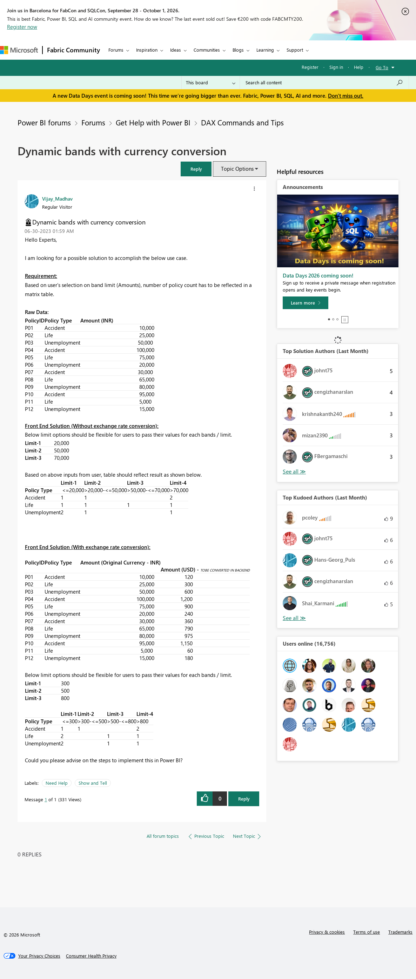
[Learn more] (305, 302)
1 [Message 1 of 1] (46, 799)
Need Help (57, 783)
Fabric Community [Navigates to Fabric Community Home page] (73, 50)
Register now (22, 26)
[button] (196, 169)
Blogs (238, 50)
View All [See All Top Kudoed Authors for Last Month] (294, 618)
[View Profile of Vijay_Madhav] (57, 198)
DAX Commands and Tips (242, 122)
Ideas (175, 50)
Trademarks (400, 932)
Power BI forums (44, 122)
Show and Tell (93, 783)
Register (310, 67)
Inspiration (146, 50)
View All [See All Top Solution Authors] (294, 472)
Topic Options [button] (237, 168)
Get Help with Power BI (153, 122)
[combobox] (324, 82)
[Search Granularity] (211, 82)
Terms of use (366, 932)
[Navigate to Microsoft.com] (19, 50)
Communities (207, 50)
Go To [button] (382, 67)
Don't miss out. (345, 95)
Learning (265, 50)
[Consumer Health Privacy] (91, 955)
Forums (115, 50)
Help (358, 67)
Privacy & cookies (327, 932)
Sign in (336, 67)
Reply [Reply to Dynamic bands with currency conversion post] (244, 799)
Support (295, 50)
